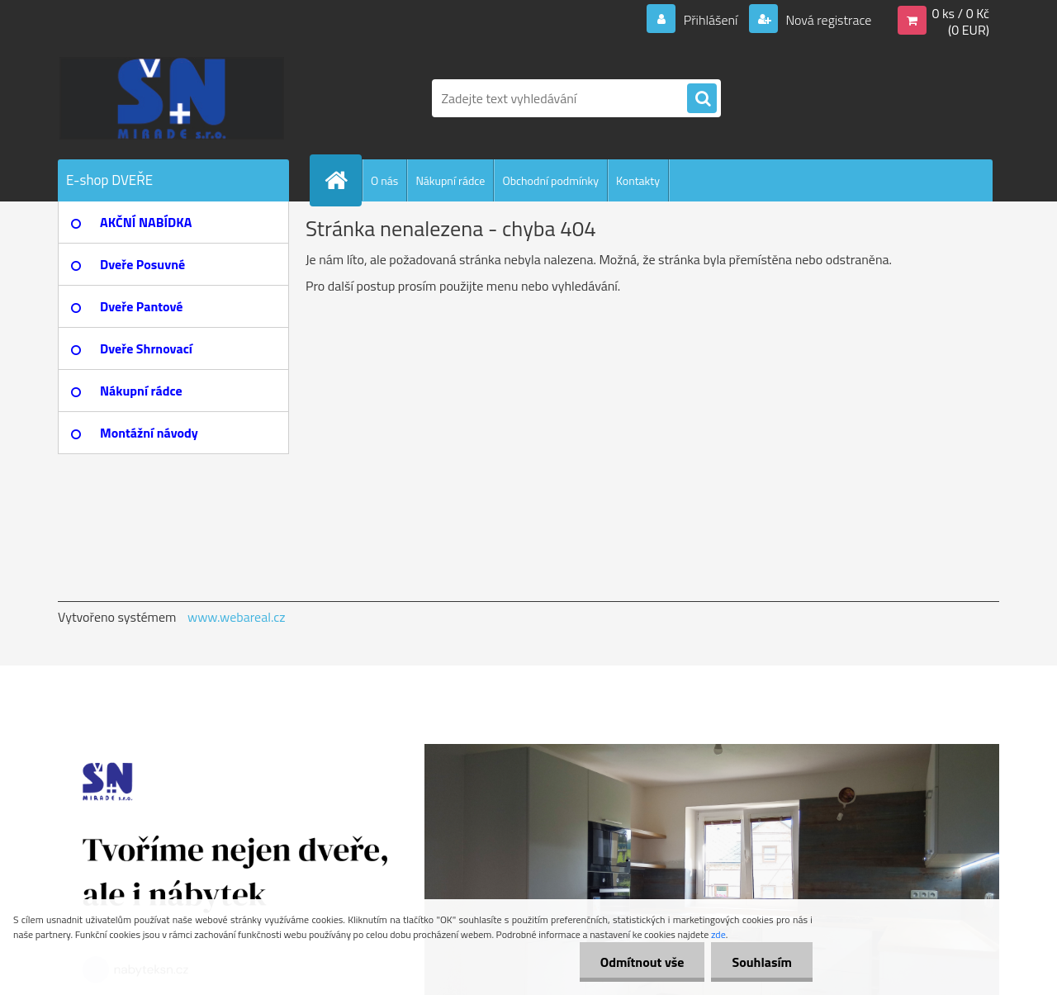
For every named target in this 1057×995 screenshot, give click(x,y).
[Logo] (171, 98)
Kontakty (638, 180)
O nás (384, 180)
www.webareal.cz (236, 617)
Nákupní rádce (450, 180)
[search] (702, 99)
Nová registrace (827, 20)
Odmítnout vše (642, 962)
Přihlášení (710, 20)
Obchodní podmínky (550, 180)
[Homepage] (343, 180)
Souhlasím (762, 962)
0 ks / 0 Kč (960, 13)
